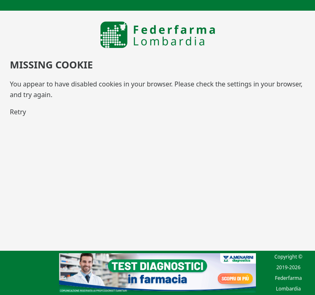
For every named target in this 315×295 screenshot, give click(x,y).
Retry (18, 111)
